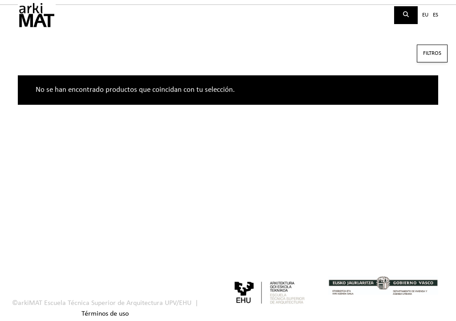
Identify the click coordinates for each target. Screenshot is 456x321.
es (435, 15)
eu (425, 15)
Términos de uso (105, 313)
